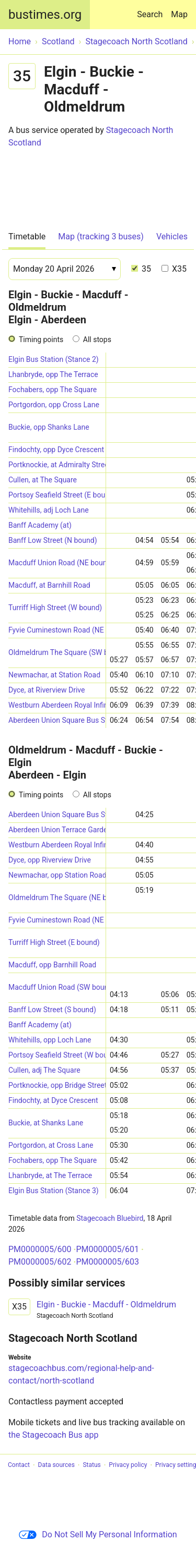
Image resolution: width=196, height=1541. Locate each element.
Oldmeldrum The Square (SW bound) (57, 652)
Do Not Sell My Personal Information (98, 1534)
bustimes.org (45, 14)
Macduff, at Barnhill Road (49, 585)
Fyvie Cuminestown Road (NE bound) (57, 630)
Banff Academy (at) (40, 525)
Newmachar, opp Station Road (57, 875)
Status (91, 1465)
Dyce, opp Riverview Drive (49, 860)
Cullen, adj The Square (44, 1070)
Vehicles (172, 236)
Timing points (41, 339)
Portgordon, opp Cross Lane (53, 405)
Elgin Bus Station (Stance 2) (53, 359)
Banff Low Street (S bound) (52, 1009)
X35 (174, 269)
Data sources (56, 1465)
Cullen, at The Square (42, 480)
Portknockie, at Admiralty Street (57, 464)
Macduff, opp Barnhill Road (52, 965)
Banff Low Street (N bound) (52, 540)
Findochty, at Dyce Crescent (53, 1100)
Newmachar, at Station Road (54, 675)
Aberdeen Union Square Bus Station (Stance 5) (57, 720)
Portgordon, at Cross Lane (50, 1145)
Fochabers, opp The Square (52, 389)
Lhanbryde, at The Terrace (50, 1175)
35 (141, 269)
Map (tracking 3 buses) (101, 236)
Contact (19, 1465)
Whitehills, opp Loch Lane (49, 1040)
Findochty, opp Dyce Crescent (56, 449)
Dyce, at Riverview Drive (46, 690)
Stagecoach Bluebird (109, 1218)
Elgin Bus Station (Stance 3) (53, 1190)
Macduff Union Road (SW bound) (57, 987)
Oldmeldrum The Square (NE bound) (57, 897)
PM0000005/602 (40, 1262)
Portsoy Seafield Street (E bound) (57, 495)
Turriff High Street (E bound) (54, 942)
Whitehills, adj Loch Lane (48, 510)
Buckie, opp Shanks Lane (48, 427)
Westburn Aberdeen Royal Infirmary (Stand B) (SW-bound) (57, 705)
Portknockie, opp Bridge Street (57, 1085)
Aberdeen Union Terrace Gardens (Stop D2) (57, 830)
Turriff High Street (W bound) (55, 607)
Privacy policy (128, 1465)
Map (179, 14)
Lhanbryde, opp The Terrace (53, 374)
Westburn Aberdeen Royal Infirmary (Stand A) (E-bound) (57, 845)
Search (152, 9)
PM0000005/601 (107, 1249)
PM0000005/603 (107, 1262)
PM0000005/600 (40, 1249)
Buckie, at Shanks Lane (45, 1123)
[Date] (64, 269)
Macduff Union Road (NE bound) (57, 563)
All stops (97, 339)
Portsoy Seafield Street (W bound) (57, 1055)
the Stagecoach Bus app (53, 1435)
